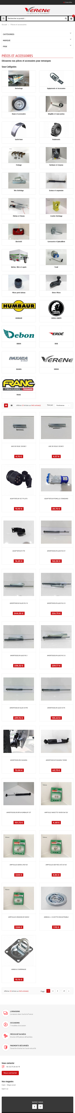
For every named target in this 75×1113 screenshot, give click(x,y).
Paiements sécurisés (56, 1023)
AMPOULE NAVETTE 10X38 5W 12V (56, 812)
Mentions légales (41, 1108)
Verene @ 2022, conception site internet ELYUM (20, 1105)
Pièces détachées (18, 1023)
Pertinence (60, 405)
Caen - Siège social (9, 1062)
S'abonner (63, 1095)
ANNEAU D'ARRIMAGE (18, 969)
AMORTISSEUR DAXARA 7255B (56, 760)
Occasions (52, 1011)
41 (64, 991)
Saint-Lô (5, 1066)
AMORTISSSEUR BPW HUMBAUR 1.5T (18, 812)
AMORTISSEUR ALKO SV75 (56, 708)
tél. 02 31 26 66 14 (13, 1044)
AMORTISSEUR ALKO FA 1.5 (19, 603)
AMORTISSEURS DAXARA (18, 760)
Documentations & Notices (23, 1108)
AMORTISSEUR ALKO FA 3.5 (56, 655)
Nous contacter (10, 1050)
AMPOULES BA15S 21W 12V (19, 865)
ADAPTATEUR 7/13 (18, 551)
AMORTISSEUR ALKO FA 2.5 (56, 603)
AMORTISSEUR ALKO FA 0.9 (56, 551)
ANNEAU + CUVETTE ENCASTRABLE (56, 917)
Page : (43, 991)
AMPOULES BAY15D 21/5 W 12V (56, 865)
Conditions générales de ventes (60, 1108)
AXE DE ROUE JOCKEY (18, 446)
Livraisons (15, 1011)
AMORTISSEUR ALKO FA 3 (18, 655)
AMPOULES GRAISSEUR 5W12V (18, 917)
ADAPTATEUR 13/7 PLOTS (18, 498)
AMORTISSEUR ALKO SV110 (19, 708)
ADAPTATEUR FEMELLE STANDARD (56, 498)
